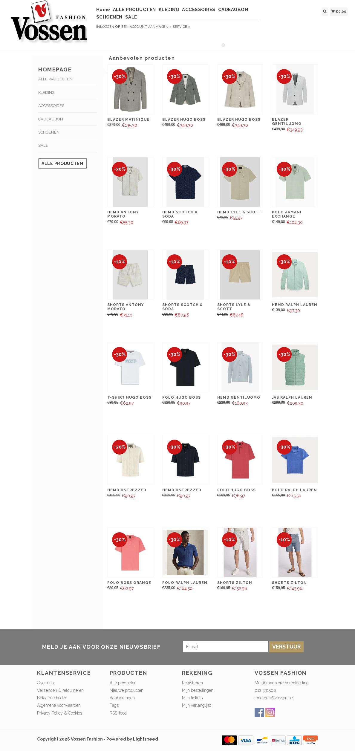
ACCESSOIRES (198, 9)
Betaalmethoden (52, 697)
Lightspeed (145, 739)
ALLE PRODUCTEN (134, 9)
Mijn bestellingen (197, 690)
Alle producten (62, 163)
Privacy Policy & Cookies (59, 713)
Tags (114, 705)
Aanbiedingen (122, 697)
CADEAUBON (233, 9)
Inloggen (105, 27)
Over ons (45, 682)
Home (103, 9)
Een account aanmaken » (146, 27)
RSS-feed (118, 713)
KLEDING (169, 9)
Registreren (192, 682)
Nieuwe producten (126, 690)
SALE (131, 17)
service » (182, 27)
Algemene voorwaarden (59, 705)
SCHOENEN (109, 17)
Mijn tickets (192, 697)
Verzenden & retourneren (60, 690)
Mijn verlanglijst (196, 705)
